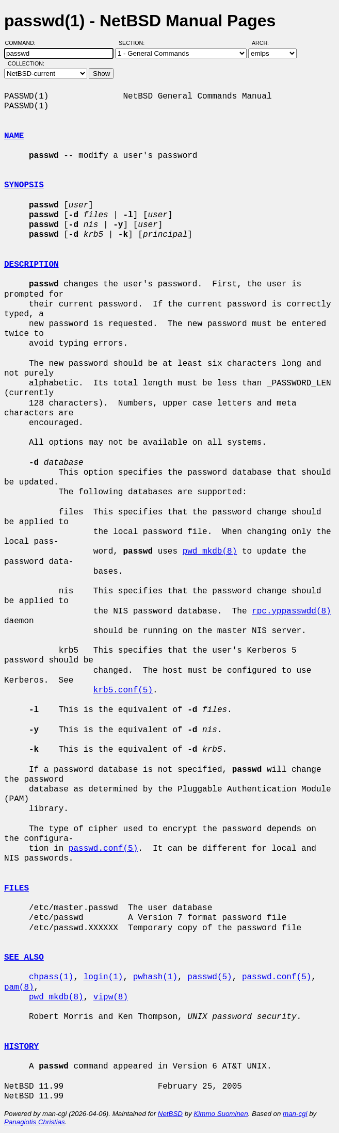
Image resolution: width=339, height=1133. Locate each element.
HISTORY (21, 1047)
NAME (14, 136)
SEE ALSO (24, 957)
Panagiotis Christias (34, 1122)
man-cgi (295, 1114)
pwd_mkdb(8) (210, 551)
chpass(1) (51, 977)
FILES (16, 888)
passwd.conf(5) (103, 848)
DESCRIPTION (31, 264)
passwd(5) (209, 977)
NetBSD (170, 1114)
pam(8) (19, 987)
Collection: (26, 63)
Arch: (265, 43)
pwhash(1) (155, 977)
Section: (134, 43)
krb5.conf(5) (123, 690)
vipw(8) (110, 997)
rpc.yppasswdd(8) (291, 611)
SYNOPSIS (24, 185)
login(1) (103, 977)
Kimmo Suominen (220, 1114)
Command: (23, 43)
